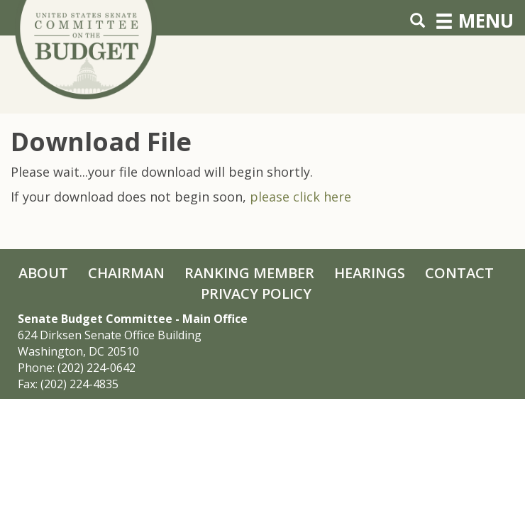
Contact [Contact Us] (459, 272)
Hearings (369, 272)
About (43, 272)
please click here (300, 196)
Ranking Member (249, 272)
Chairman (126, 272)
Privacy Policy (256, 293)
